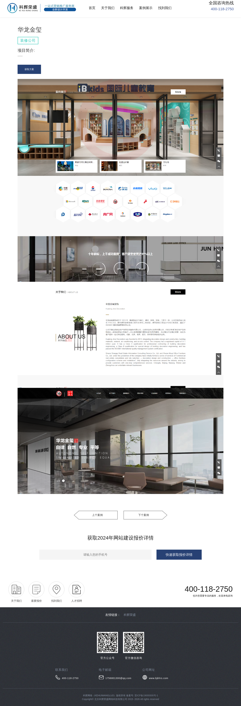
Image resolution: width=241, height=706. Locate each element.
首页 (92, 8)
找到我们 (165, 8)
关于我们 (107, 8)
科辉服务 (126, 8)
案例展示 (145, 8)
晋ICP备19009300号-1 (146, 695)
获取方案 (29, 69)
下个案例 (143, 515)
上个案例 (97, 515)
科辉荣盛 (130, 614)
